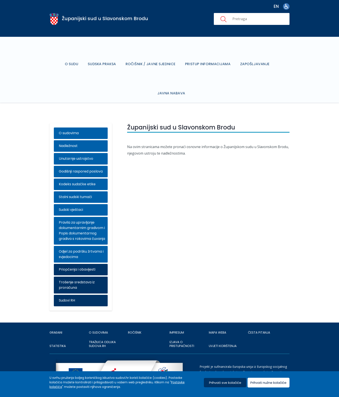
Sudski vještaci (71, 198)
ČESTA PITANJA (259, 321)
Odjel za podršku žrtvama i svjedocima (81, 243)
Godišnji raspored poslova (81, 160)
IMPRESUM (177, 321)
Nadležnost (68, 134)
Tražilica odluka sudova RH (102, 333)
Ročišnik (134, 321)
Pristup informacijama (208, 58)
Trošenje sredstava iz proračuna (77, 274)
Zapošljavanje (255, 58)
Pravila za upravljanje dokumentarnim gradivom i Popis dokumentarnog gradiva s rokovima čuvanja (82, 219)
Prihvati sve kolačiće (225, 382)
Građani (56, 321)
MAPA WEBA (217, 321)
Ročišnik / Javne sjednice (151, 58)
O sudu (71, 58)
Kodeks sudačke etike (77, 173)
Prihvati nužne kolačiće (268, 382)
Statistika (58, 335)
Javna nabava (171, 81)
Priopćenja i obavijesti (77, 258)
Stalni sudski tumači (75, 185)
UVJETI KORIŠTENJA (223, 335)
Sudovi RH (67, 289)
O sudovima (69, 121)
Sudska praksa (102, 58)
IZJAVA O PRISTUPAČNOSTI (182, 333)
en (276, 6)
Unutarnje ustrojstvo (76, 147)
